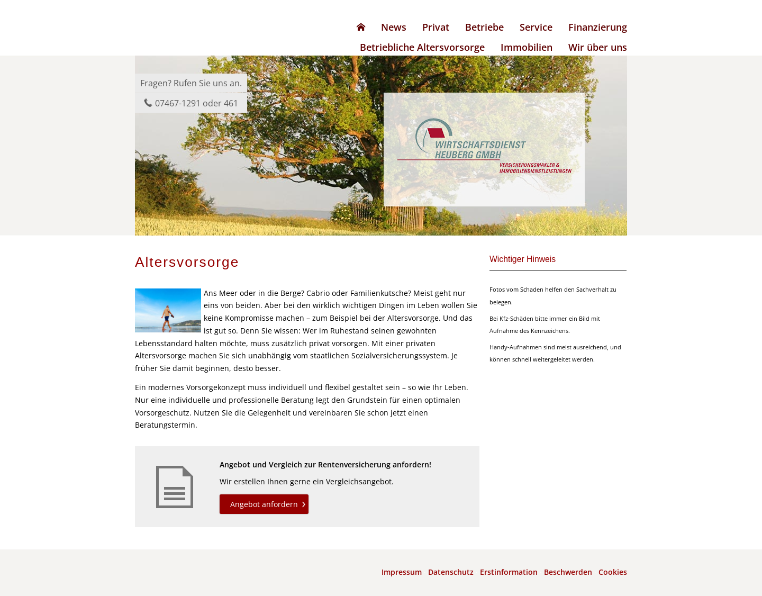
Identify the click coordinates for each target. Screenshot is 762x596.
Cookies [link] (612, 572)
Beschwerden (568, 572)
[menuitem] (361, 27)
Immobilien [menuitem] (526, 47)
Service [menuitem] (536, 27)
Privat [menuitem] (435, 27)
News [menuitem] (393, 27)
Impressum (402, 572)
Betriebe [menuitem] (484, 27)
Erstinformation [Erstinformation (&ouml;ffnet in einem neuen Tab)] (509, 572)
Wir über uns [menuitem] (597, 47)
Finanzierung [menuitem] (597, 27)
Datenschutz (451, 572)
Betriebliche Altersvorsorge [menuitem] (422, 47)
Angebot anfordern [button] (264, 504)
